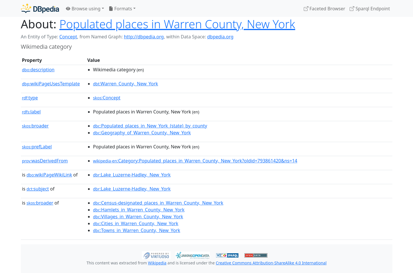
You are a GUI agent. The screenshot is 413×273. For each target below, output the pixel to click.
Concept (68, 37)
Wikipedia (157, 263)
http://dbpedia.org (144, 37)
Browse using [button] (83, 8)
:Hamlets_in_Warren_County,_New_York (139, 210)
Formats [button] (120, 8)
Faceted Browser (324, 8)
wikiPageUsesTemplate (51, 83)
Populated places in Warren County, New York (177, 24)
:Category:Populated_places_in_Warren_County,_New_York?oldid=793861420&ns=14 (195, 161)
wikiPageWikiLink (49, 175)
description (38, 69)
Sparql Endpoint (370, 8)
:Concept (107, 98)
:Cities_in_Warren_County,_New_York (136, 223)
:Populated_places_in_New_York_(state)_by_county (150, 126)
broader (35, 126)
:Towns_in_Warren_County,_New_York (136, 230)
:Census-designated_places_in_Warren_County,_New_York (158, 203)
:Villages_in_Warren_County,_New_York (138, 216)
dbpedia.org (220, 37)
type (30, 98)
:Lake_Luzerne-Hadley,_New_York (132, 175)
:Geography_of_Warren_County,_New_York (142, 132)
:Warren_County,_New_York (125, 83)
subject (37, 189)
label (31, 112)
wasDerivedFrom (45, 161)
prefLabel (37, 147)
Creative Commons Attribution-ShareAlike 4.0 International (271, 263)
